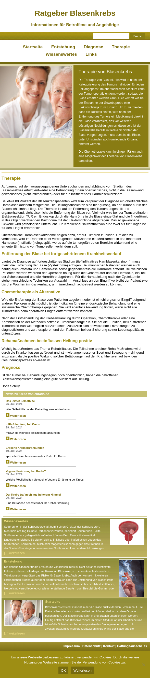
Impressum (73, 646)
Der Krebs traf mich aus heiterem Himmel (33, 494)
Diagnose (93, 47)
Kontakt (110, 646)
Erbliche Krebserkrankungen (26, 447)
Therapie (121, 47)
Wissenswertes (61, 54)
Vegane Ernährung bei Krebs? (26, 471)
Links (91, 54)
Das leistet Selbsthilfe (20, 400)
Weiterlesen (16, 415)
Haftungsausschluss (132, 646)
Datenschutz (92, 646)
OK (63, 670)
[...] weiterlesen (14, 553)
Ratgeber (75, 13)
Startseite (33, 47)
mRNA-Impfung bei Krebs (23, 424)
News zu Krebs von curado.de (27, 394)
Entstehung (63, 47)
